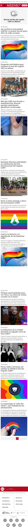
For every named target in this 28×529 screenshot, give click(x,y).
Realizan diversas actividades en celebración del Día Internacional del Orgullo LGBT (13, 165)
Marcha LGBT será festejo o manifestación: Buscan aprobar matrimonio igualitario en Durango (12, 104)
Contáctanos (6, 501)
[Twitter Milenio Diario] (11, 520)
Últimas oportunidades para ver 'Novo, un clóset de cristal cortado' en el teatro (13, 295)
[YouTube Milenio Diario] (8, 525)
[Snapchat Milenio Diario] (20, 525)
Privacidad (19, 501)
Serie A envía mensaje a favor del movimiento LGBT (13, 202)
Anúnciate (5, 507)
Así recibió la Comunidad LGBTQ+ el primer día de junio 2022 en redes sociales (14, 31)
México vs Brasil (11, 1)
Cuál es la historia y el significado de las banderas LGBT (12, 236)
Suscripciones (6, 504)
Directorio (19, 498)
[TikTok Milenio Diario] (14, 525)
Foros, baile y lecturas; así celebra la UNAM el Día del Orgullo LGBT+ (12, 369)
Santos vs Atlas (19, 1)
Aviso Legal (19, 504)
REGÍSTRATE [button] (24, 5)
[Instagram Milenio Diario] (17, 520)
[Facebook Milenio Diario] (5, 520)
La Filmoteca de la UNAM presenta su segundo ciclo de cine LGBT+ (13, 332)
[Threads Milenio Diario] (23, 520)
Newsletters (5, 498)
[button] (1, 5)
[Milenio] (14, 5)
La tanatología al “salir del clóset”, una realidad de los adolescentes (12, 405)
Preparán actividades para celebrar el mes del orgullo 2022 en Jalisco (12, 66)
